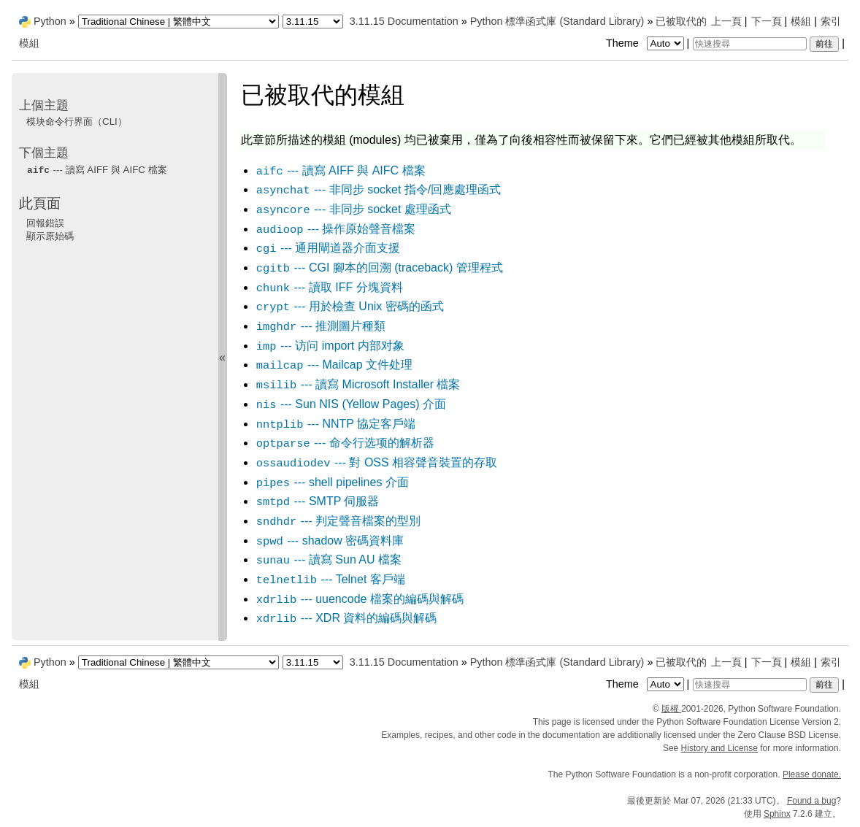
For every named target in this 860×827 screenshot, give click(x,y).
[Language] (178, 21)
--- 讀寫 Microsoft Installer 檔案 (358, 384)
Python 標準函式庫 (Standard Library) (557, 21)
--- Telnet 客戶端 (330, 579)
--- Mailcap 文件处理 (334, 364)
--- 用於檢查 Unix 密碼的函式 (350, 306)
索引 (831, 21)
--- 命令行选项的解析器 (345, 442)
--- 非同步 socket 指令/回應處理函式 (379, 189)
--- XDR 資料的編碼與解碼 (346, 618)
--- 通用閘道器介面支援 (328, 248)
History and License (719, 748)
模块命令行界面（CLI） (76, 121)
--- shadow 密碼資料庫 (330, 540)
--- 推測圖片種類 (320, 326)
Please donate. (812, 774)
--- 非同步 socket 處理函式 (353, 209)
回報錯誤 (45, 223)
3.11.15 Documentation (404, 21)
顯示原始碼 (50, 236)
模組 (801, 21)
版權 (671, 709)
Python (50, 21)
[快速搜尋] (750, 43)
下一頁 (766, 21)
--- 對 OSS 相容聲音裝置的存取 (376, 462)
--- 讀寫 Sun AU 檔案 (329, 559)
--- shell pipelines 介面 (332, 482)
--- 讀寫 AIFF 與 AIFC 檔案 (341, 170)
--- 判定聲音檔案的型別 (338, 521)
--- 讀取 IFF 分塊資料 (329, 287)
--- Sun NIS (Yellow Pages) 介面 (351, 404)
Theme (646, 43)
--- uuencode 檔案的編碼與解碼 (360, 599)
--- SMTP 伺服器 (318, 501)
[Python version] (313, 21)
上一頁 (726, 21)
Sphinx (777, 814)
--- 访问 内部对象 (330, 345)
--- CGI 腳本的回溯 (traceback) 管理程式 (379, 267)
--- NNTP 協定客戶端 (335, 424)
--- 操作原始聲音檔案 (336, 229)
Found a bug (811, 801)
